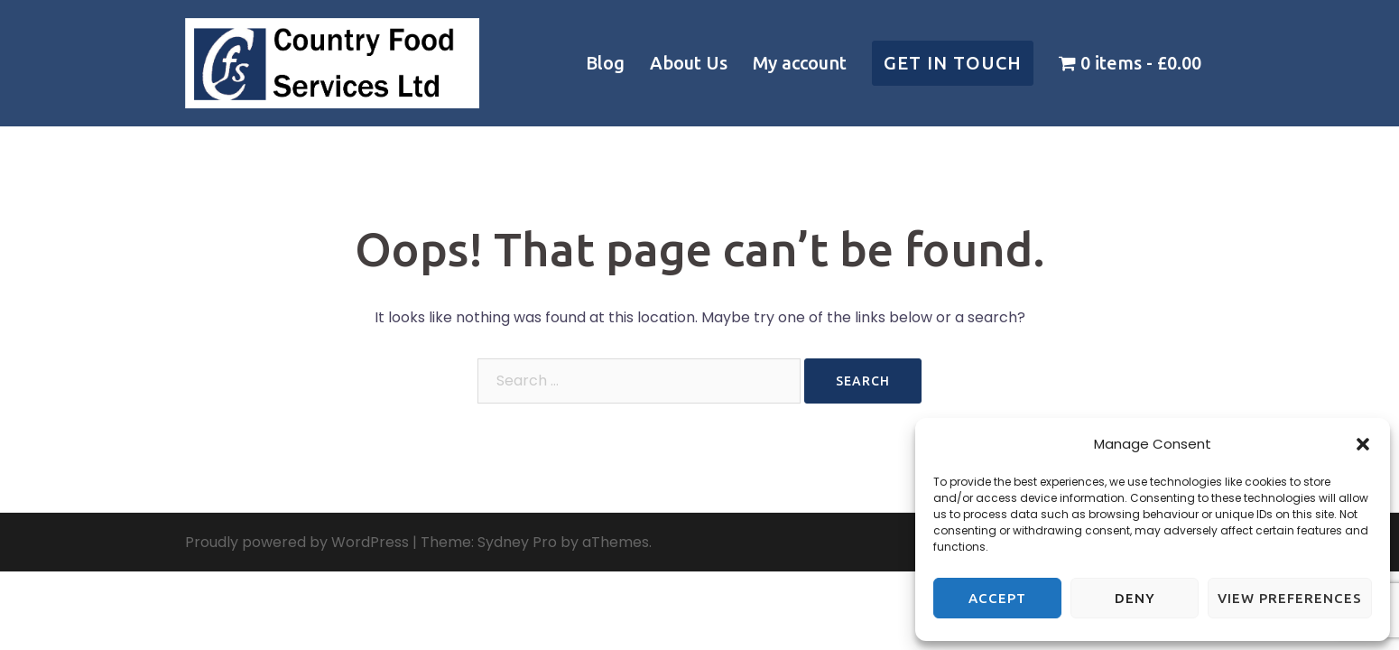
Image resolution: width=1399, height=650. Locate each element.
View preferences (1290, 598)
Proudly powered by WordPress (297, 542)
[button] (1363, 444)
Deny (1135, 598)
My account (800, 62)
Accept (997, 598)
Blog (605, 62)
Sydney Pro (517, 542)
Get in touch (953, 62)
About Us (688, 62)
